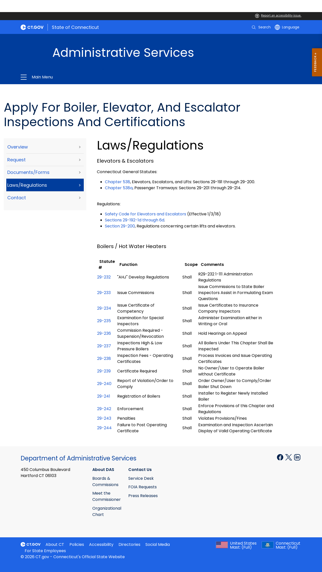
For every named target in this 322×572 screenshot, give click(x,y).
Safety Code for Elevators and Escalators (145, 214)
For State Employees (45, 551)
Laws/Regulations (27, 185)
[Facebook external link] (280, 457)
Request (16, 160)
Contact (16, 198)
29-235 (104, 321)
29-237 (104, 346)
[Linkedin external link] (297, 457)
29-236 (104, 333)
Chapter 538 (117, 182)
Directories (129, 544)
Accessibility (101, 544)
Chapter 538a (119, 188)
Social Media (157, 544)
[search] (261, 27)
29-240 (104, 384)
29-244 (104, 428)
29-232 (104, 277)
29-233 (104, 293)
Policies (76, 544)
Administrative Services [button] (101, 77)
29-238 (104, 358)
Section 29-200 (120, 226)
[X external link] (289, 457)
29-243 (104, 418)
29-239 (104, 371)
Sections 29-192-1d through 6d (134, 220)
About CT (55, 544)
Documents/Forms (28, 172)
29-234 (104, 308)
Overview (17, 147)
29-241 (103, 396)
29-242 (104, 409)
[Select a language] (287, 27)
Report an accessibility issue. (278, 15)
